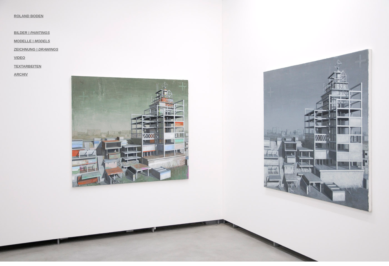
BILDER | (32, 33)
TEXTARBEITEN (27, 66)
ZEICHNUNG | (36, 49)
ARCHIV (21, 74)
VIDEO (19, 58)
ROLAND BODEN (28, 16)
